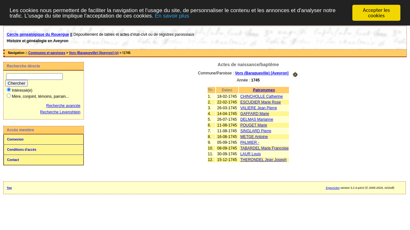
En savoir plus (172, 16)
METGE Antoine (254, 136)
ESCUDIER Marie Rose (260, 102)
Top (9, 187)
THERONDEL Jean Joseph (263, 159)
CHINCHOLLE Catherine (261, 96)
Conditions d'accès (21, 149)
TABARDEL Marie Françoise (264, 148)
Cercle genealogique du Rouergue (38, 34)
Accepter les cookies (376, 13)
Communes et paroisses (46, 53)
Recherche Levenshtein (60, 112)
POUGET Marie (253, 125)
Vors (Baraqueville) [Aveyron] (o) (94, 53)
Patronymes (264, 90)
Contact (13, 160)
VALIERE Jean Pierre (258, 107)
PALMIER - (249, 142)
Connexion (15, 139)
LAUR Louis (250, 153)
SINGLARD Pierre (255, 130)
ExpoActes (333, 187)
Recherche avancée (63, 105)
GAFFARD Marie (254, 113)
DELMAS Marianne (256, 119)
